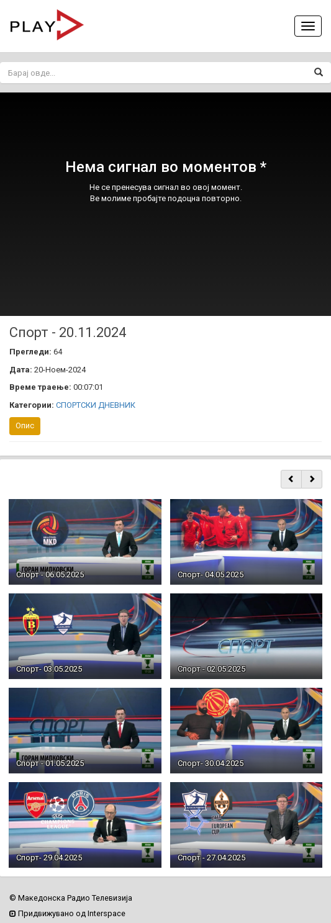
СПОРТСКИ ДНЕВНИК (95, 405)
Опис (25, 425)
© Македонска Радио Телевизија (70, 898)
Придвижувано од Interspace (67, 913)
